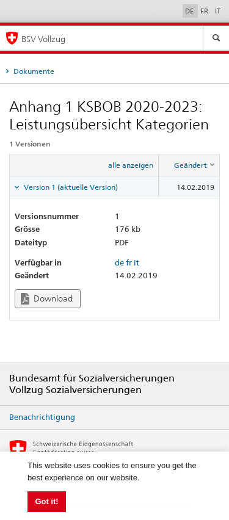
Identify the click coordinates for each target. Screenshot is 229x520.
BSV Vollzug (43, 39)
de (119, 262)
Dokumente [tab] (33, 71)
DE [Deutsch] (190, 11)
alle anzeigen (130, 165)
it (136, 262)
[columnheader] (189, 165)
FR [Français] (205, 11)
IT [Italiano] (217, 11)
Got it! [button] (46, 501)
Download (47, 299)
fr (129, 262)
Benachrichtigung (42, 417)
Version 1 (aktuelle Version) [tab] (70, 187)
